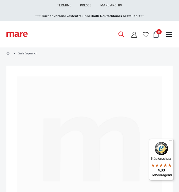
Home (8, 53)
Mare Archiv (111, 5)
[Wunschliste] (145, 34)
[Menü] (170, 140)
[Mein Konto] (134, 34)
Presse (86, 5)
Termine (64, 5)
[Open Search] (121, 34)
